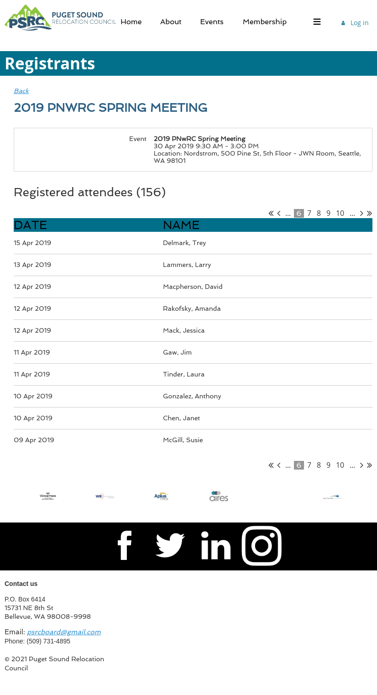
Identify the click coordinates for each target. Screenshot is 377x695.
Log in (360, 22)
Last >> (369, 213)
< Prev (278, 213)
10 (340, 213)
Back (21, 90)
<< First (270, 213)
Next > (361, 213)
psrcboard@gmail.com (64, 632)
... (288, 213)
